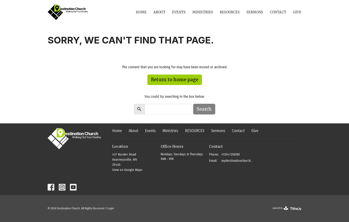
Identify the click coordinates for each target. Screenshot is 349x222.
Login (111, 208)
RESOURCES (230, 12)
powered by (287, 208)
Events (179, 12)
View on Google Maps (127, 170)
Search (204, 109)
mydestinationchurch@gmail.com (237, 161)
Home (141, 12)
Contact (278, 12)
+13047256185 (230, 154)
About (159, 12)
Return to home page (174, 79)
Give (297, 12)
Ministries (202, 12)
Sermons (254, 12)
